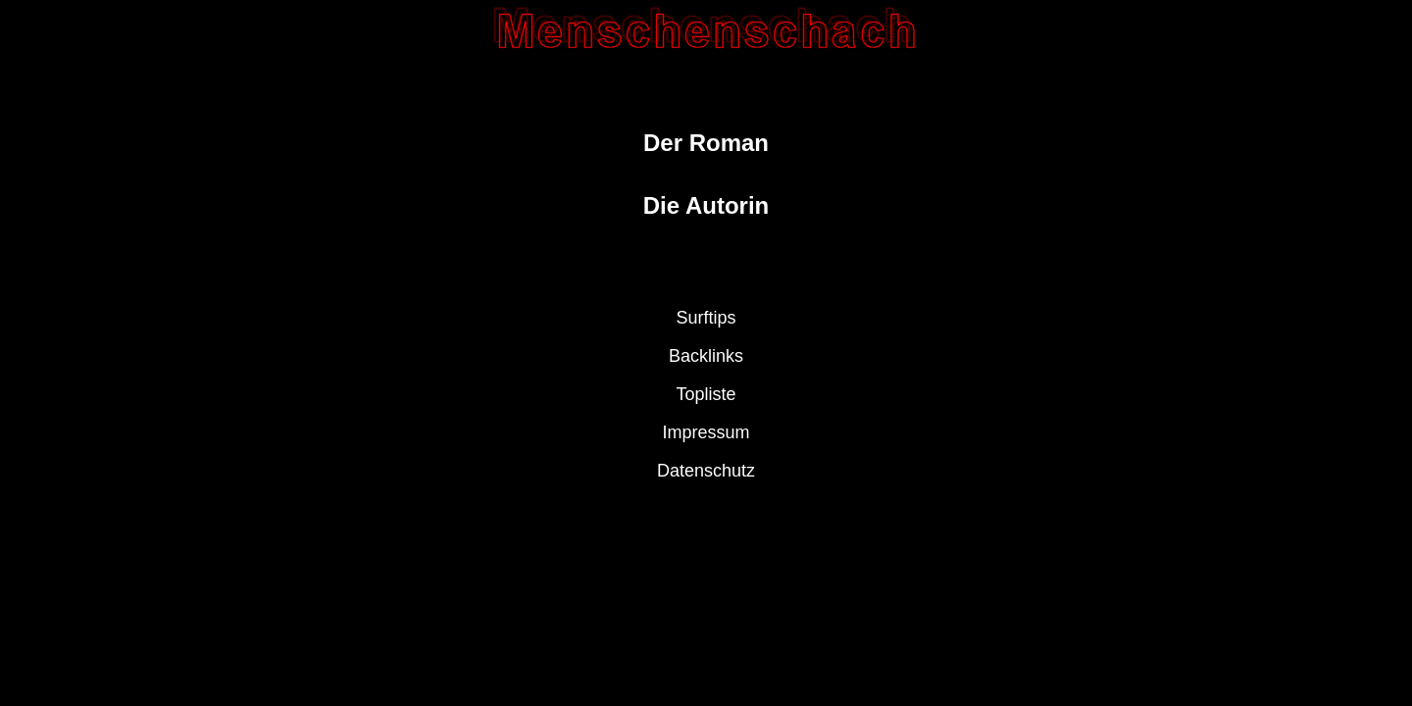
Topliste (705, 394)
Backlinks (706, 356)
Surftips (705, 318)
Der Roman (706, 142)
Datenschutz (706, 470)
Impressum (705, 432)
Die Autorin (706, 205)
